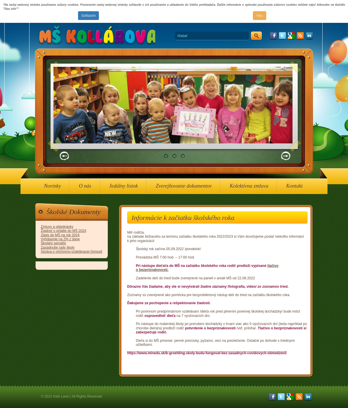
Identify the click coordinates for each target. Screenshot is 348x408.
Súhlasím (88, 16)
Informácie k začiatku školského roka (183, 217)
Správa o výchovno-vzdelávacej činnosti (71, 252)
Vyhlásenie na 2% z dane (60, 239)
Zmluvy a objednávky (57, 227)
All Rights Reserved (86, 396)
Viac (259, 16)
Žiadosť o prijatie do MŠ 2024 (63, 231)
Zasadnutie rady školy (58, 247)
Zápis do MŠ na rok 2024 (60, 235)
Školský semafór (53, 243)
